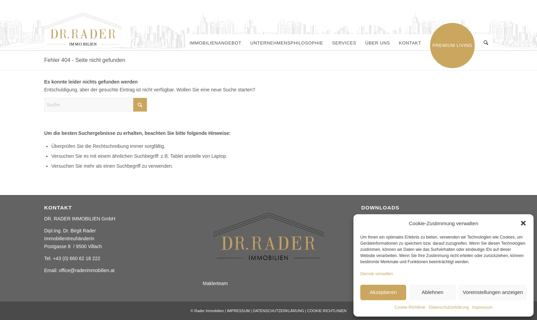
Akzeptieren (383, 292)
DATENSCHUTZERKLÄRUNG (278, 311)
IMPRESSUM (238, 311)
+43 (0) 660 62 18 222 (76, 258)
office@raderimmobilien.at (87, 270)
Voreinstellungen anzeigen (493, 292)
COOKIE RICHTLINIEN (327, 311)
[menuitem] (215, 43)
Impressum (482, 307)
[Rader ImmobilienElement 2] (87, 30)
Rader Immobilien (209, 311)
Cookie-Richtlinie (410, 307)
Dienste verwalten (376, 273)
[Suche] (486, 43)
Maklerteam (215, 283)
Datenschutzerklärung (449, 307)
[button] (523, 223)
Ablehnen (432, 292)
